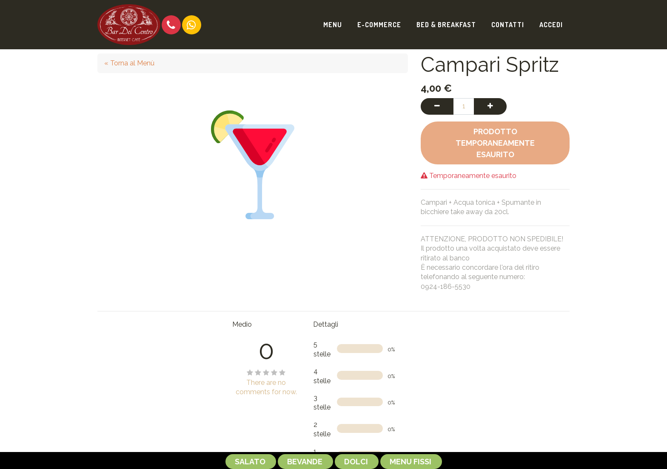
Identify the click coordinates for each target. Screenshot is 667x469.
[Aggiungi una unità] (490, 106)
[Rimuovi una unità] (437, 106)
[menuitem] (332, 24)
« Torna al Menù (129, 63)
